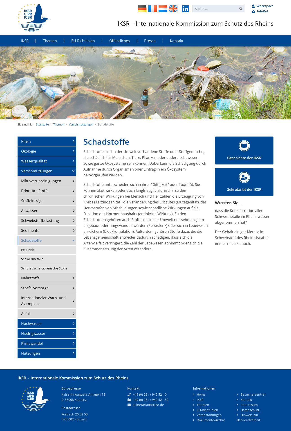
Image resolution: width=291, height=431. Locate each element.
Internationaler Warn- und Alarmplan (43, 300)
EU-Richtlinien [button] (83, 40)
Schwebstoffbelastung (40, 220)
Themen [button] (50, 40)
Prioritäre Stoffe (35, 190)
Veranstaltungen (209, 415)
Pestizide (28, 250)
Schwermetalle (32, 259)
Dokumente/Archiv (210, 420)
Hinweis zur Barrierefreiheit (248, 417)
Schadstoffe (31, 240)
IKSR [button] (25, 40)
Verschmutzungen (81, 124)
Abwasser (29, 210)
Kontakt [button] (176, 40)
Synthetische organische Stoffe (44, 268)
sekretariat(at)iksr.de (148, 405)
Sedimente (30, 230)
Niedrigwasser (33, 333)
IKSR (200, 399)
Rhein (26, 141)
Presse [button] (150, 40)
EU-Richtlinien (207, 410)
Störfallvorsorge (35, 287)
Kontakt (246, 399)
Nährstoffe (30, 278)
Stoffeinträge (32, 200)
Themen (58, 124)
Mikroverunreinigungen (41, 180)
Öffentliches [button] (119, 40)
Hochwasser (31, 323)
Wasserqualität (34, 161)
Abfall (26, 313)
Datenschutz (250, 410)
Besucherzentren (253, 394)
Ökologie (28, 151)
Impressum (249, 405)
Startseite (42, 124)
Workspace (262, 6)
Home (201, 394)
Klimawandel (32, 343)
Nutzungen (30, 353)
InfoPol (260, 11)
